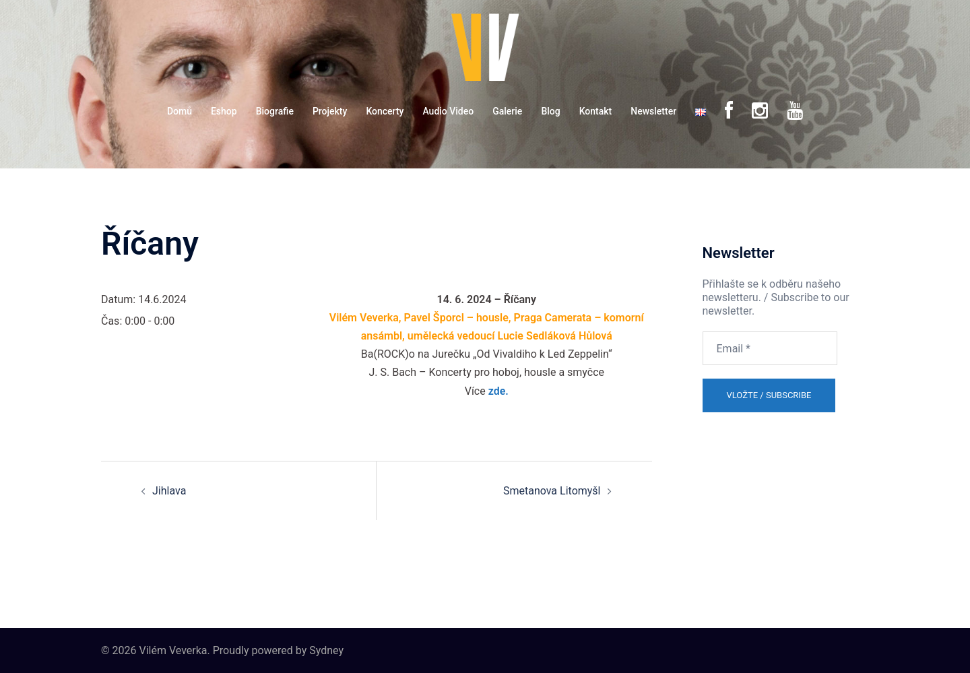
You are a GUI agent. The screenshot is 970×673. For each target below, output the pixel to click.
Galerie (507, 111)
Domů (179, 111)
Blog (550, 111)
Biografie (275, 111)
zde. (498, 391)
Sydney (326, 650)
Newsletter (653, 111)
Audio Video (448, 111)
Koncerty (384, 111)
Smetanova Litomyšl (552, 490)
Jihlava (169, 490)
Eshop (224, 111)
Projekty (330, 111)
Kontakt (595, 111)
